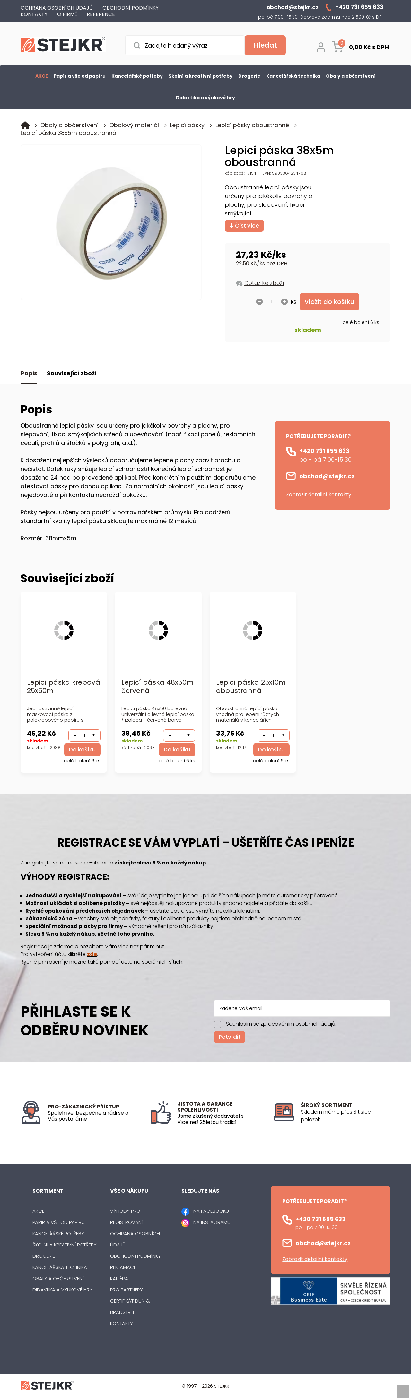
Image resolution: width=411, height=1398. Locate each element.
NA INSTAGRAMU (212, 1222)
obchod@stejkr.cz (326, 476)
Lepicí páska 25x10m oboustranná (251, 686)
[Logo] (63, 46)
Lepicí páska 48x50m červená (157, 686)
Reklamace (123, 1267)
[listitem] (345, 1116)
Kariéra (119, 1278)
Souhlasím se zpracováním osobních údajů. (281, 1024)
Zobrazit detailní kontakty (318, 494)
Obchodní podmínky (135, 1256)
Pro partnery (126, 1289)
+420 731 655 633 (324, 451)
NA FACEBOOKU (211, 1211)
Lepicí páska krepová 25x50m (63, 686)
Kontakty (121, 1323)
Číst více (244, 226)
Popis (29, 373)
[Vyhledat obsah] (265, 45)
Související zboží (72, 373)
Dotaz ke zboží (264, 283)
